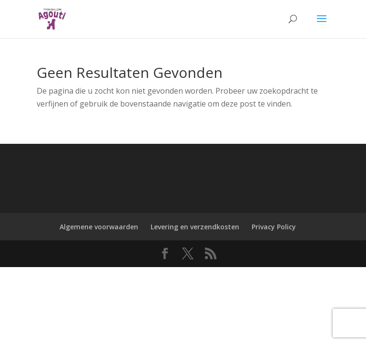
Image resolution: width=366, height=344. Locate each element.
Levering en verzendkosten (195, 226)
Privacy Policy (274, 226)
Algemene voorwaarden (99, 226)
